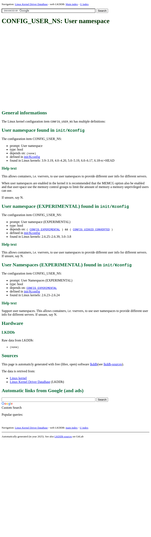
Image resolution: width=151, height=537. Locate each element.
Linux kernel (18, 378)
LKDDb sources (63, 436)
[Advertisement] (38, 67)
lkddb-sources (113, 364)
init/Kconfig (32, 157)
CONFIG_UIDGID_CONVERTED (91, 229)
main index (72, 427)
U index (84, 4)
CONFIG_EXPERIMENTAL (45, 229)
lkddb (93, 364)
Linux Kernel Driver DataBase (31, 4)
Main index (72, 4)
